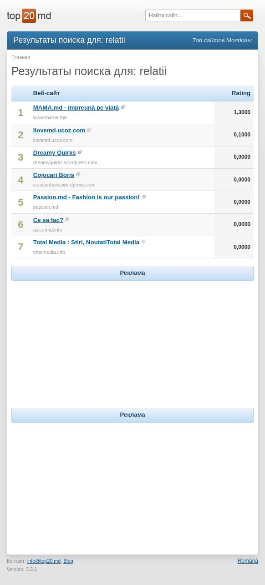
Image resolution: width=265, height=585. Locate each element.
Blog (68, 561)
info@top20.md (44, 561)
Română (248, 561)
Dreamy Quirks (54, 152)
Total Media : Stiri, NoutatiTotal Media (86, 242)
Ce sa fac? (48, 220)
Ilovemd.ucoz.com (59, 130)
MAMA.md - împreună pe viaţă (76, 107)
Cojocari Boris (53, 174)
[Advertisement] (132, 340)
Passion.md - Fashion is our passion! (86, 197)
